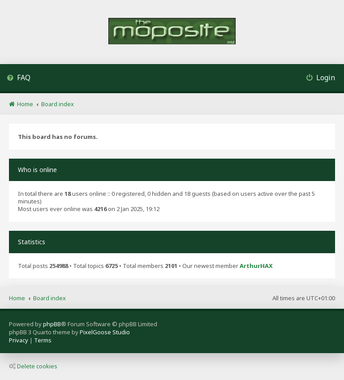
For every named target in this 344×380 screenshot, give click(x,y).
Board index (49, 298)
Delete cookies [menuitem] (33, 366)
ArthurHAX (256, 266)
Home (17, 298)
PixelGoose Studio (105, 332)
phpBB (52, 324)
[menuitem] (18, 78)
